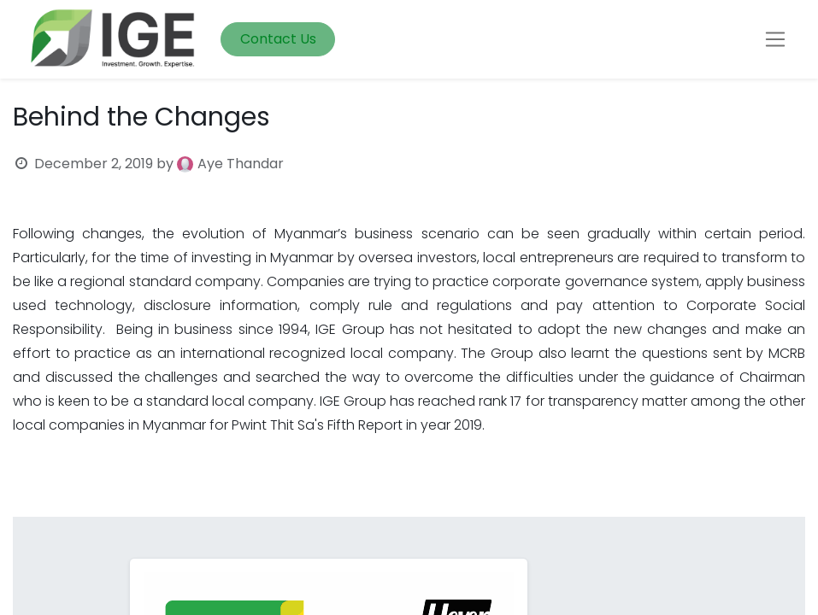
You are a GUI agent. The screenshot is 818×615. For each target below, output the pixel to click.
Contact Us (278, 39)
